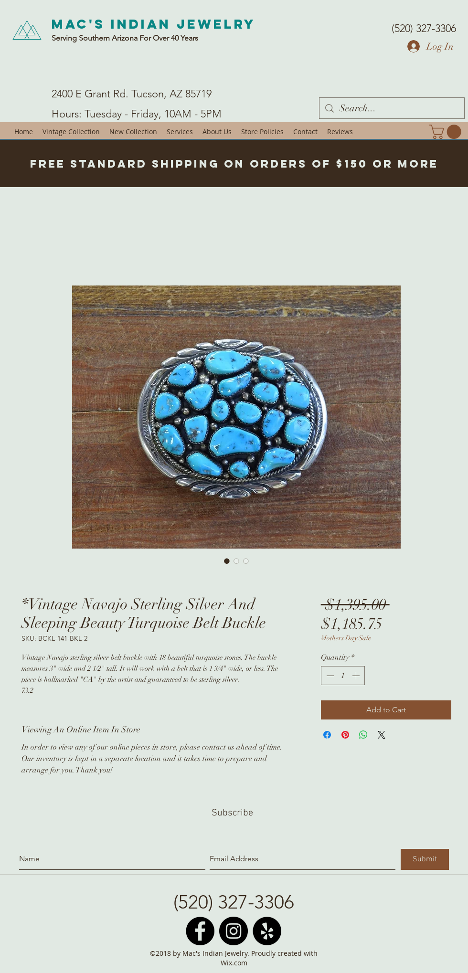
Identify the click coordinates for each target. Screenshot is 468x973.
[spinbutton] (343, 675)
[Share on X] (381, 734)
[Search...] (392, 108)
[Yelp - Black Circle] (267, 931)
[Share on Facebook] (327, 734)
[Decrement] (329, 675)
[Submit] (425, 859)
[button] (447, 132)
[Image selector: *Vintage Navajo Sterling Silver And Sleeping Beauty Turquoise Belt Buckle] (227, 561)
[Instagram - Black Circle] (233, 931)
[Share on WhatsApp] (363, 734)
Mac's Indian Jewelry (154, 24)
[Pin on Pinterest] (345, 734)
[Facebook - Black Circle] (200, 931)
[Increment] (356, 675)
